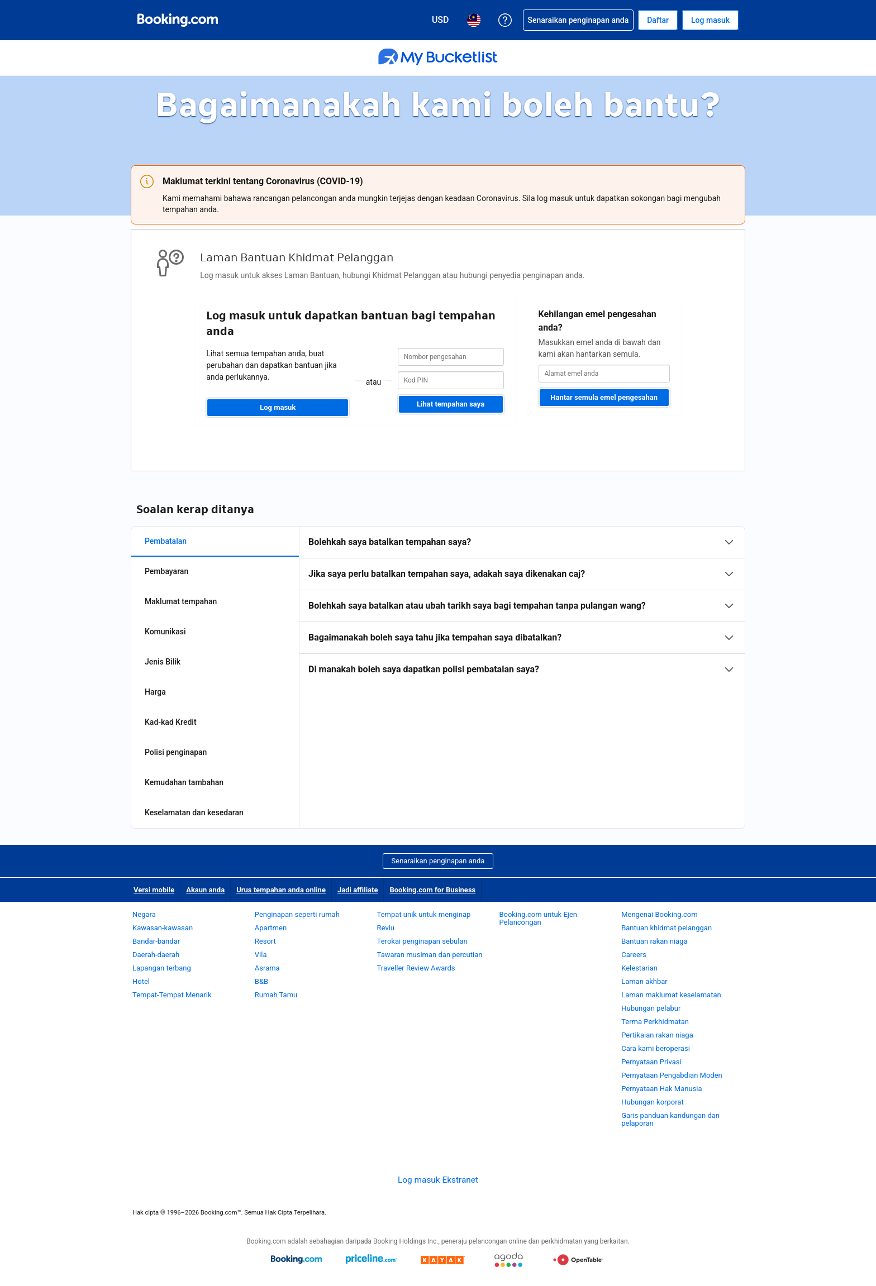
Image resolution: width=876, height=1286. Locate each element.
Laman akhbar (644, 981)
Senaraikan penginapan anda (438, 861)
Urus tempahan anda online (281, 890)
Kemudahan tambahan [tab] (184, 782)
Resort (265, 941)
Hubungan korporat (652, 1102)
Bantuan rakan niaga (654, 941)
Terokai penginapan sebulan (422, 941)
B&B (261, 981)
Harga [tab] (155, 691)
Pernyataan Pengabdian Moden (671, 1075)
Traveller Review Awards (416, 968)
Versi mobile (154, 890)
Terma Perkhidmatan (655, 1021)
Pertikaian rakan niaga (657, 1035)
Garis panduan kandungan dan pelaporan (670, 1119)
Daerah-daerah (155, 954)
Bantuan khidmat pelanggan (666, 928)
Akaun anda (205, 890)
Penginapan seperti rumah (297, 914)
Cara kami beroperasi (655, 1048)
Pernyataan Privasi (651, 1062)
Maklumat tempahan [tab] (181, 601)
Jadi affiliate (357, 890)
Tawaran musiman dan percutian (430, 954)
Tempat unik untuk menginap (424, 914)
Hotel (141, 981)
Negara (144, 914)
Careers (633, 954)
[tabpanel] (522, 606)
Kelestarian (639, 968)
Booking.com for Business (432, 890)
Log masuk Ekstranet (438, 1180)
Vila (261, 954)
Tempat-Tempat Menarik (172, 995)
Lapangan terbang (161, 968)
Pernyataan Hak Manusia (661, 1088)
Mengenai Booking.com (659, 914)
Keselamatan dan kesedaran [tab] (194, 812)
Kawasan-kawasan (162, 928)
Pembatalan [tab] (166, 541)
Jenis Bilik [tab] (162, 661)
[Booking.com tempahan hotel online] (177, 20)
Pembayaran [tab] (166, 571)
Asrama (267, 968)
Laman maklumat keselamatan (671, 995)
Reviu (385, 928)
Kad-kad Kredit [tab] (171, 722)
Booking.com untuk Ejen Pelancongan (538, 918)
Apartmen (271, 928)
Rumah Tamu (276, 995)
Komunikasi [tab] (165, 631)
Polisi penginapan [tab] (176, 752)
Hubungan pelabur (650, 1008)
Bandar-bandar (156, 941)
